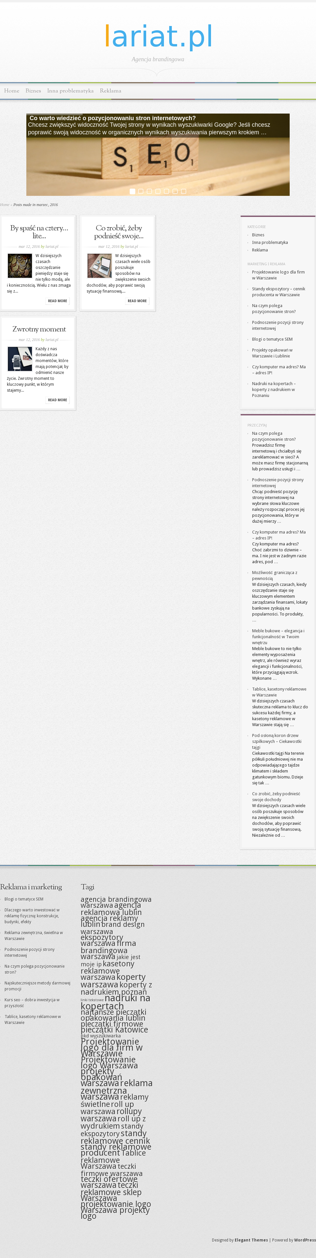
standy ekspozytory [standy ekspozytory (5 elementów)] (112, 1130)
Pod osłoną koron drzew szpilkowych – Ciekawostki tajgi (277, 741)
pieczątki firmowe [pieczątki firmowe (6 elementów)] (112, 1024)
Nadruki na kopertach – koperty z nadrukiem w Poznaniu (274, 389)
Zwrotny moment (39, 329)
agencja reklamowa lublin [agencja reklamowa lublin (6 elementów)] (111, 909)
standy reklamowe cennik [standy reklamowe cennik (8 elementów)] (115, 1137)
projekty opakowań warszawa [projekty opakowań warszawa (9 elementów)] (101, 1077)
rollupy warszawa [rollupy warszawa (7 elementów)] (111, 1115)
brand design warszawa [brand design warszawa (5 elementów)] (113, 928)
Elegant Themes (251, 1240)
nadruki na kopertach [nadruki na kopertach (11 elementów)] (115, 1002)
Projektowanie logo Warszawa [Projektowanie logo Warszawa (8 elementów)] (109, 1062)
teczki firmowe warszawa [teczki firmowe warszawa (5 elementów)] (112, 1170)
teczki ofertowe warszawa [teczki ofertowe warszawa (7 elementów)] (109, 1182)
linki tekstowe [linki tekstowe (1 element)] (92, 1000)
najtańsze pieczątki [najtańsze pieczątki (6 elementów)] (114, 1012)
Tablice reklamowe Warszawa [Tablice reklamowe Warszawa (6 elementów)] (113, 1159)
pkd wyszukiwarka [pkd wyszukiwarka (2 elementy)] (101, 1036)
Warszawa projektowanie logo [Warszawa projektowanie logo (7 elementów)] (116, 1201)
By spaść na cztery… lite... (39, 232)
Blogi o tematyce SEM (272, 339)
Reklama (110, 91)
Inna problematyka (70, 91)
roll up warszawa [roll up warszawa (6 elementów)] (107, 1108)
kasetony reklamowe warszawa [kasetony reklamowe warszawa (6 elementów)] (108, 970)
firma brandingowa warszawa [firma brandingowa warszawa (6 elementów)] (108, 950)
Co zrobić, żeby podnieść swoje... (119, 232)
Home (11, 91)
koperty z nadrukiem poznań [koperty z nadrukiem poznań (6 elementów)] (116, 988)
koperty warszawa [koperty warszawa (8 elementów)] (113, 980)
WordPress (305, 1240)
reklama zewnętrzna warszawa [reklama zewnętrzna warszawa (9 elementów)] (117, 1090)
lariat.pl (51, 246)
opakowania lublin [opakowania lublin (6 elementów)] (113, 1018)
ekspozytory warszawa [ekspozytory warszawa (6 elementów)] (102, 940)
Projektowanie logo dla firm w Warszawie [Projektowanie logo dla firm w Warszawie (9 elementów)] (112, 1047)
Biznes (33, 91)
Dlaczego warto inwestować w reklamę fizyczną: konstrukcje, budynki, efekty (32, 916)
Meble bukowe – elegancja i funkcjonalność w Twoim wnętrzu (278, 636)
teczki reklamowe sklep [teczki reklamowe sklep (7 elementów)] (111, 1188)
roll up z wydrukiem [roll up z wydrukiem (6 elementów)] (113, 1122)
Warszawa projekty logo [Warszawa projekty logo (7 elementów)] (115, 1213)
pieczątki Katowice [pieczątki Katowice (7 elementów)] (114, 1030)
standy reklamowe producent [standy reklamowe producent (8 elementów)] (116, 1150)
